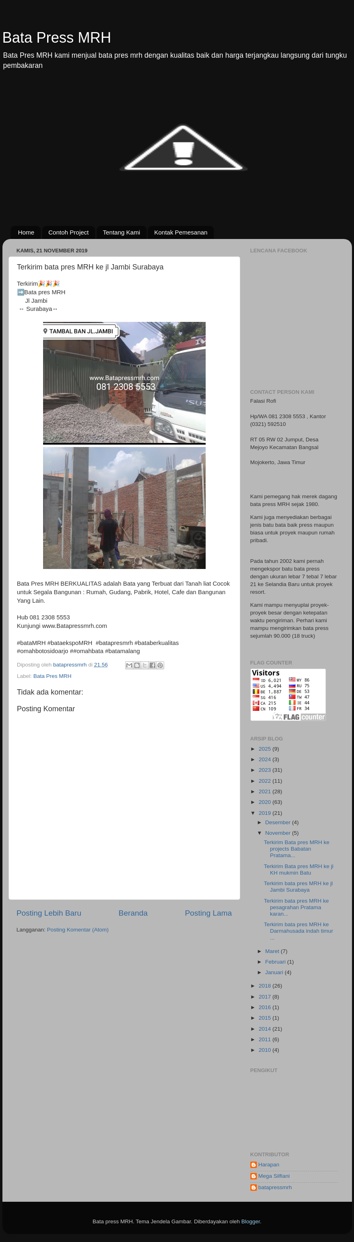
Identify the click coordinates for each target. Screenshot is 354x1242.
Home (26, 232)
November (278, 833)
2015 (265, 1018)
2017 (265, 997)
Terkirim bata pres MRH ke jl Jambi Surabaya (298, 886)
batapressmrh (275, 1187)
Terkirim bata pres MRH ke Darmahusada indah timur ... (298, 930)
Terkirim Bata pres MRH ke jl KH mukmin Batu (298, 869)
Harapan (269, 1165)
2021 (265, 791)
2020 (265, 802)
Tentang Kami (121, 232)
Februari (276, 962)
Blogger (250, 1221)
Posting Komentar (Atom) (78, 930)
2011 (265, 1039)
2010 (265, 1050)
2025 (265, 749)
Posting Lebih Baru (49, 913)
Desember (278, 822)
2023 (265, 770)
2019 (265, 813)
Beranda (133, 913)
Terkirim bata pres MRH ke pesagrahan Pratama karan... (296, 907)
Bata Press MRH (56, 37)
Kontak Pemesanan (180, 232)
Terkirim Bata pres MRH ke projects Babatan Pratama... (296, 848)
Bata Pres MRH (52, 676)
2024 (265, 759)
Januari (275, 972)
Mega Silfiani (274, 1176)
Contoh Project (68, 232)
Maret (273, 951)
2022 (265, 781)
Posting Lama (208, 913)
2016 (265, 1007)
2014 (265, 1029)
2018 (265, 986)
